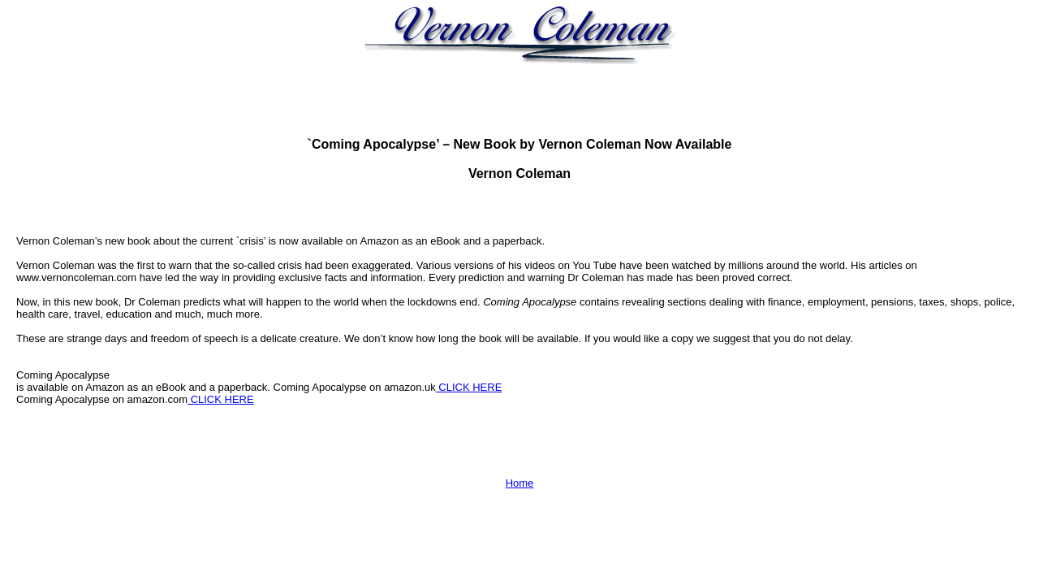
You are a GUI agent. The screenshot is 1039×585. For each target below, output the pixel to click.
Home (520, 483)
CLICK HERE (469, 387)
